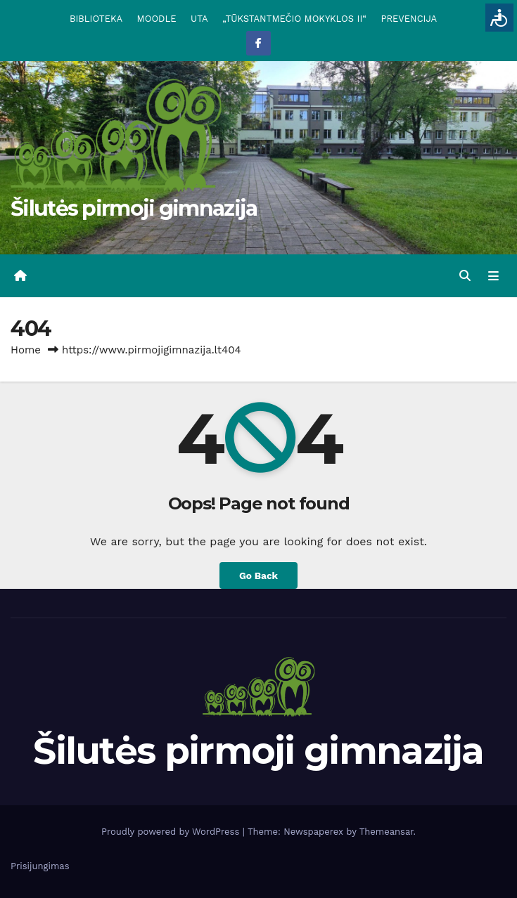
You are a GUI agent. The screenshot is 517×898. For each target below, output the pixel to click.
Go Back (258, 575)
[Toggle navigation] (493, 276)
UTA (199, 18)
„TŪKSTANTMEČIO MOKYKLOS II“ (294, 18)
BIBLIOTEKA (96, 18)
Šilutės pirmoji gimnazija (134, 208)
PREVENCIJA (409, 18)
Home (26, 350)
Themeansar (386, 831)
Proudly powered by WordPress (172, 831)
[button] (465, 275)
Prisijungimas (40, 866)
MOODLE (157, 18)
